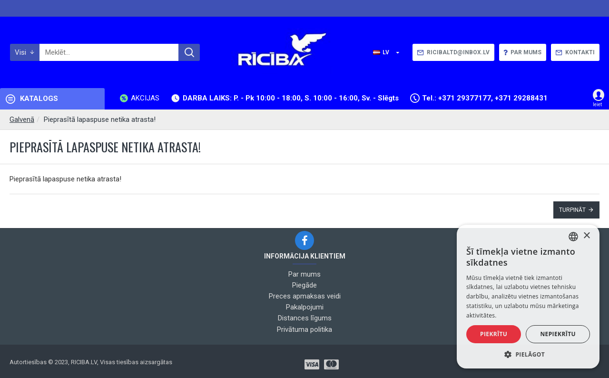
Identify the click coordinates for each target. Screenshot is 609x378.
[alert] (528, 296)
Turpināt (572, 210)
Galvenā (22, 119)
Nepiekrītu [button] (558, 334)
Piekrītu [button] (493, 334)
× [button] (586, 235)
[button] (528, 354)
